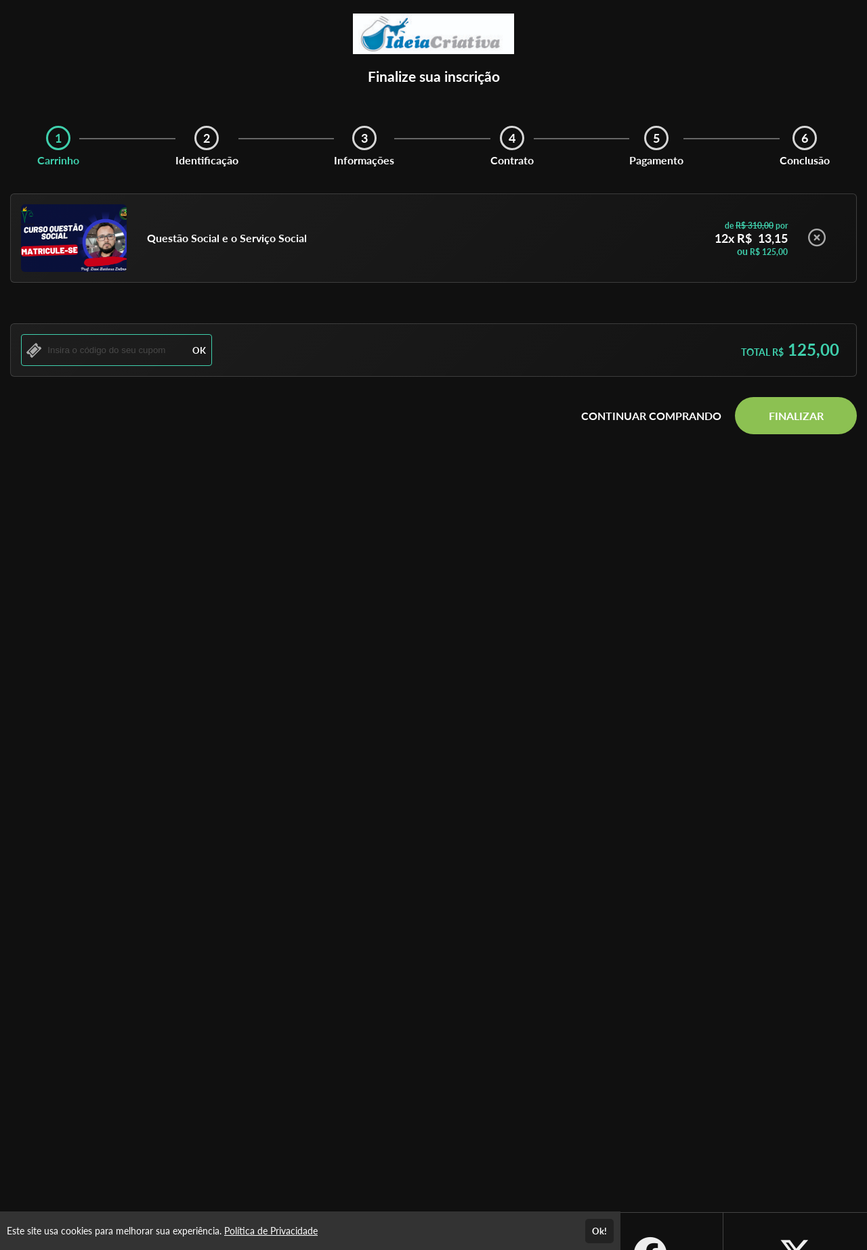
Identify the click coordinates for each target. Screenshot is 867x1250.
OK (199, 350)
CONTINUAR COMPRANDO (651, 415)
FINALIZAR (796, 415)
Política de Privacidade (271, 1230)
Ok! (599, 1231)
